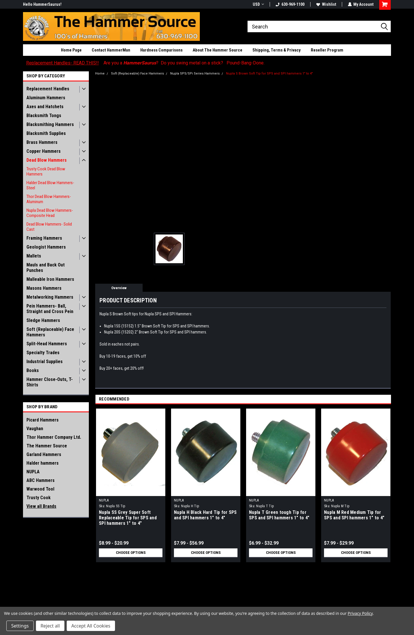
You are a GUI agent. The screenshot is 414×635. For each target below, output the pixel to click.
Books (32, 370)
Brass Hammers (41, 142)
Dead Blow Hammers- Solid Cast (49, 227)
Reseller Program (327, 50)
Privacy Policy (360, 613)
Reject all (50, 626)
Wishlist (326, 4)
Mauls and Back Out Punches (45, 267)
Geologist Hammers (46, 247)
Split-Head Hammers (46, 343)
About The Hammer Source (217, 50)
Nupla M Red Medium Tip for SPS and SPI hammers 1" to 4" (354, 515)
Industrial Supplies (44, 361)
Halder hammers (42, 463)
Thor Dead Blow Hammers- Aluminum (48, 199)
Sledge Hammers (43, 320)
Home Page (71, 50)
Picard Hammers (42, 420)
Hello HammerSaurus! (42, 4)
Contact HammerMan (111, 50)
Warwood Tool (40, 489)
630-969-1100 (289, 4)
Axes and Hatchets (45, 106)
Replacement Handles (47, 88)
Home (100, 73)
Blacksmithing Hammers (50, 124)
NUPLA (33, 471)
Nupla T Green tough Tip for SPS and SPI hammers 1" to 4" (279, 515)
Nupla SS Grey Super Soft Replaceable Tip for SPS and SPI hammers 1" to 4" (128, 518)
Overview (118, 288)
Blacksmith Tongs (43, 115)
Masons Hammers (44, 288)
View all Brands (41, 506)
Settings (20, 626)
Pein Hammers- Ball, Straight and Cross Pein (49, 308)
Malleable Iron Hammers (50, 279)
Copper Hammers (43, 151)
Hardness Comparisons (161, 50)
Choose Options (130, 552)
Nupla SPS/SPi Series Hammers (195, 73)
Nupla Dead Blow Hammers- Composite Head (49, 213)
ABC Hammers (40, 480)
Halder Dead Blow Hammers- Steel (50, 185)
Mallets (33, 256)
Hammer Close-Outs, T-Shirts (49, 382)
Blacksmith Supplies (46, 133)
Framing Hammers (44, 238)
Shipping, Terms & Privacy (276, 50)
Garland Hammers (43, 454)
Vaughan (34, 428)
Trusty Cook (38, 497)
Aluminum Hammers (45, 97)
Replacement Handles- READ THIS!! (62, 63)
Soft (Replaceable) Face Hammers (50, 332)
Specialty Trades (43, 352)
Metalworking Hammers (49, 297)
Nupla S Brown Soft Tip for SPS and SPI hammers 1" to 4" (269, 73)
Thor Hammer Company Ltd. (53, 437)
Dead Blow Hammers (46, 160)
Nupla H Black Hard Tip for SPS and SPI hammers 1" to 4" (205, 515)
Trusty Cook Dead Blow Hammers (45, 171)
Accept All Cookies (90, 626)
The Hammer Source (46, 446)
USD (258, 4)
